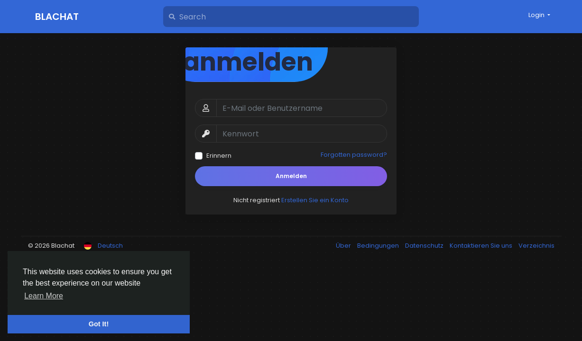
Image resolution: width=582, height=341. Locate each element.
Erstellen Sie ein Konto (315, 200)
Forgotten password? (354, 154)
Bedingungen (378, 245)
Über (344, 245)
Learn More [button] (43, 296)
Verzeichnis (536, 245)
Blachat (57, 16)
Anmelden (291, 176)
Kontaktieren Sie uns (482, 245)
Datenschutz (425, 245)
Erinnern (218, 155)
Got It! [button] (99, 324)
